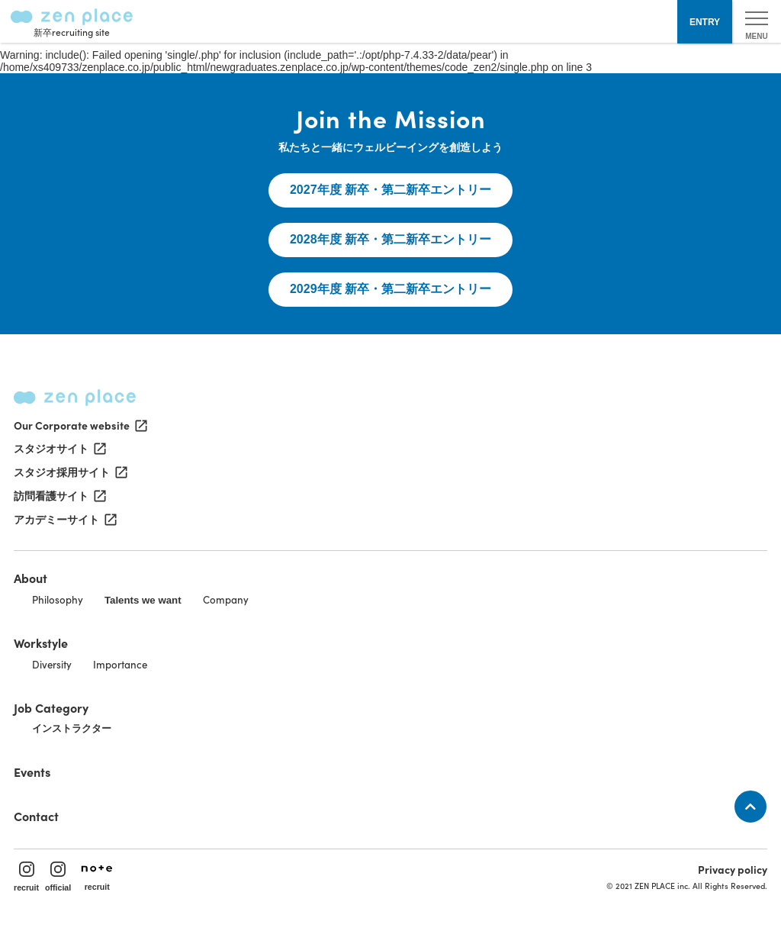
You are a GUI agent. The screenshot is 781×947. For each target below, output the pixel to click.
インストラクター (71, 728)
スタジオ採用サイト (69, 472)
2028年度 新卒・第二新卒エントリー (390, 239)
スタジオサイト (59, 448)
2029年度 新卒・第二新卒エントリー (390, 288)
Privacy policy (732, 869)
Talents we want (143, 600)
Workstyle (41, 642)
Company (226, 599)
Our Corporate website (79, 425)
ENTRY (704, 22)
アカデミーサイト (64, 519)
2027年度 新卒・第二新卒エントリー (390, 189)
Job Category (51, 707)
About (30, 577)
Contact (36, 815)
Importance (120, 664)
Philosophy (57, 599)
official (58, 877)
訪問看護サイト (59, 496)
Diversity (52, 664)
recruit (26, 877)
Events (32, 771)
